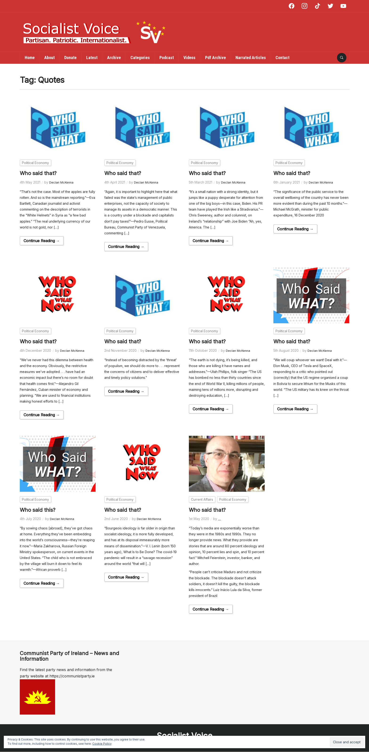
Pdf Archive (215, 57)
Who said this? (39, 509)
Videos (189, 57)
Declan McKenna (62, 182)
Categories (140, 57)
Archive (114, 57)
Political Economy (35, 163)
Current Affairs (202, 499)
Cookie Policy (102, 743)
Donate (70, 57)
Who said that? (40, 173)
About (49, 57)
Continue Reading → (42, 240)
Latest (91, 57)
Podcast (166, 57)
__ (219, 519)
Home (30, 57)
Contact (282, 57)
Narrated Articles (250, 57)
